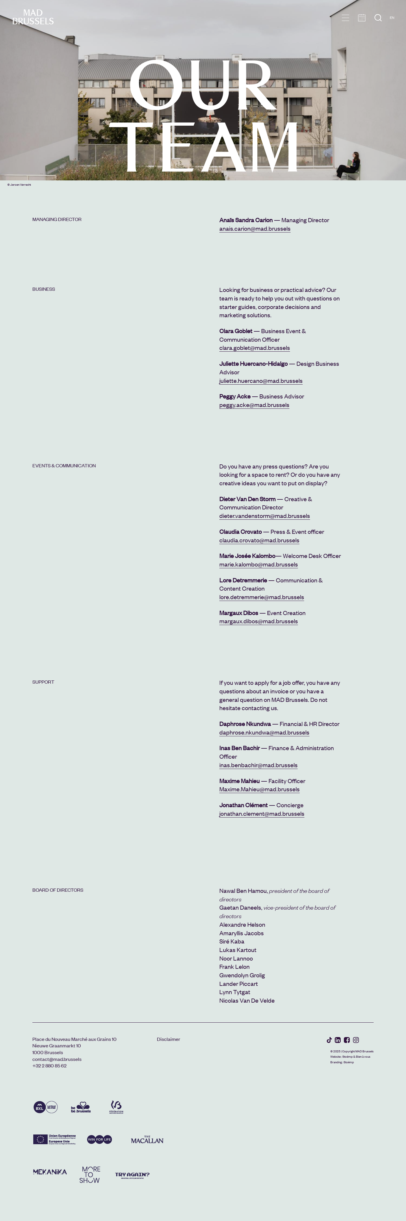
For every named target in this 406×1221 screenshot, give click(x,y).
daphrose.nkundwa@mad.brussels (264, 732)
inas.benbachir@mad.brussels (258, 765)
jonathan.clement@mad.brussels (261, 813)
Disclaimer (168, 1039)
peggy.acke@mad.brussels (254, 404)
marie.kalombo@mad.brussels (258, 564)
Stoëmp (347, 1056)
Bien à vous (363, 1056)
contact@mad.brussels (57, 1059)
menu (345, 18)
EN (392, 17)
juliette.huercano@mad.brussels (261, 380)
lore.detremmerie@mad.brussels (261, 597)
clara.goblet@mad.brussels (254, 347)
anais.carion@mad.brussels (255, 228)
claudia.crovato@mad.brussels (259, 540)
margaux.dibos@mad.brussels (258, 621)
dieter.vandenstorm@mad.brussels (264, 515)
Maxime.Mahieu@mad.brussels (259, 789)
